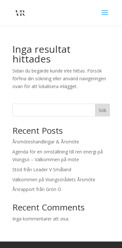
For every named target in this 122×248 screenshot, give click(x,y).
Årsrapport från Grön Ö (36, 189)
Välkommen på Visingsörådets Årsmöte (53, 179)
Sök (102, 110)
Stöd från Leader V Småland (41, 169)
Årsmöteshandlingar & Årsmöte (45, 142)
